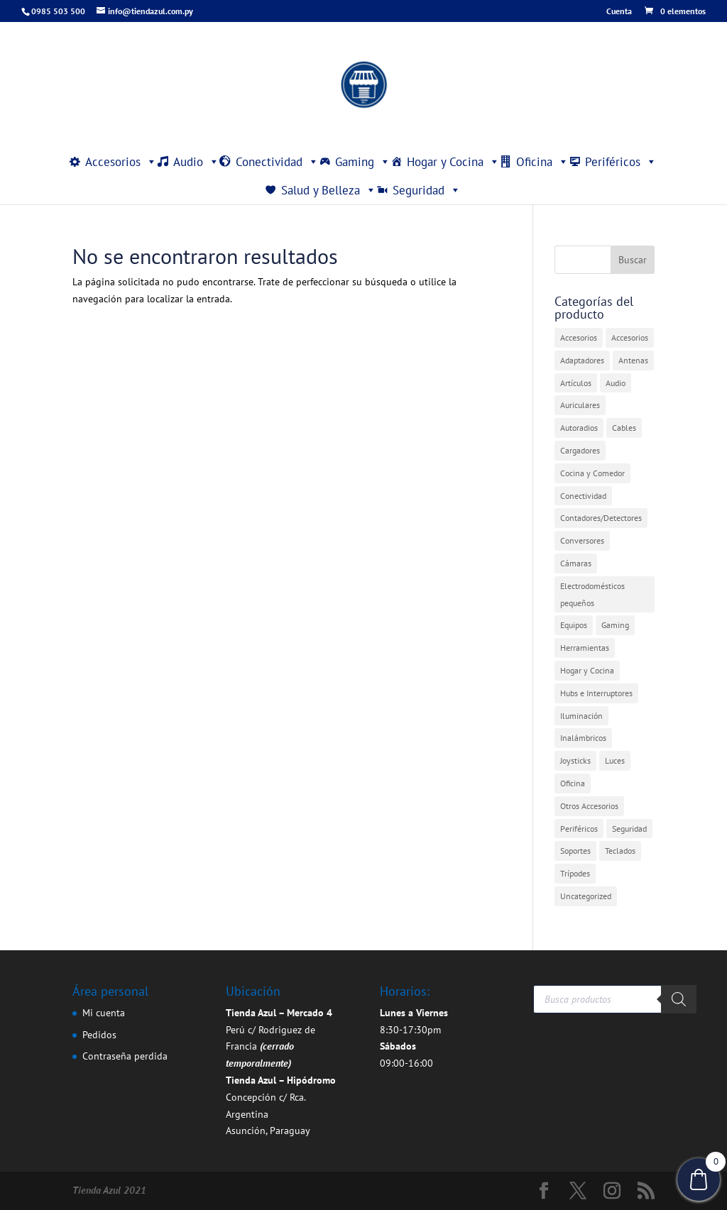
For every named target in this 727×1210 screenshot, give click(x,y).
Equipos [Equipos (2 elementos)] (573, 625)
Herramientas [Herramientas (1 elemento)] (584, 647)
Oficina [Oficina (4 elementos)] (572, 783)
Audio (196, 162)
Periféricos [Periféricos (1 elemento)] (579, 828)
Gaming (362, 162)
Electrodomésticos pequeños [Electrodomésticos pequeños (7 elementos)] (592, 594)
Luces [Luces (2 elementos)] (615, 760)
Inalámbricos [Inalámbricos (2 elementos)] (583, 737)
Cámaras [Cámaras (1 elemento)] (575, 563)
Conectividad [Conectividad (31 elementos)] (583, 495)
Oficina (542, 162)
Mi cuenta (103, 1012)
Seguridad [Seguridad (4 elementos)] (629, 828)
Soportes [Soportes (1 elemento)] (575, 850)
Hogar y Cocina (453, 162)
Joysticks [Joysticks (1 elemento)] (575, 760)
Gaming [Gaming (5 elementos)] (615, 625)
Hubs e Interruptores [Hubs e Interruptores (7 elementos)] (596, 693)
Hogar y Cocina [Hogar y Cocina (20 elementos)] (587, 670)
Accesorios (121, 162)
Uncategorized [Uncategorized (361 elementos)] (585, 896)
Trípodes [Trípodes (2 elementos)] (575, 873)
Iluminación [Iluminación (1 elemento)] (581, 715)
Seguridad (427, 190)
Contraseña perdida (125, 1056)
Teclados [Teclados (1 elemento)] (620, 850)
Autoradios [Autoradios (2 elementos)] (579, 427)
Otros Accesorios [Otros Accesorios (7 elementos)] (589, 806)
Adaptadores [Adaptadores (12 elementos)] (582, 360)
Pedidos (99, 1034)
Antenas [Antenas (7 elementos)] (633, 360)
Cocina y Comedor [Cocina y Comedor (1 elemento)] (592, 473)
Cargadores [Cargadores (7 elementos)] (580, 450)
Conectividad (277, 162)
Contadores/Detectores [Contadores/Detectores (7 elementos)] (601, 517)
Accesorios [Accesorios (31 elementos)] (578, 337)
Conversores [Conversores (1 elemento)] (582, 540)
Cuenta (619, 11)
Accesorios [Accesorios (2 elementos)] (629, 337)
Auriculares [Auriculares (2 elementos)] (580, 405)
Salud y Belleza (328, 190)
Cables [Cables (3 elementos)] (624, 427)
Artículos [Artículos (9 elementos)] (575, 383)
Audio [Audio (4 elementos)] (615, 383)
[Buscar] (678, 999)
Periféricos (621, 162)
